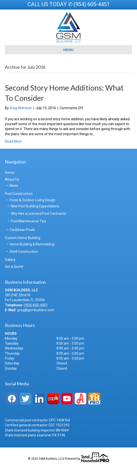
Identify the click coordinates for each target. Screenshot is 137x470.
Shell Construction (24, 252)
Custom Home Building (22, 238)
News (14, 186)
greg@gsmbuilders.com (35, 310)
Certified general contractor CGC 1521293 (37, 425)
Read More (13, 141)
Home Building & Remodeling (32, 244)
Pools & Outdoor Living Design (32, 200)
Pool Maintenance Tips (28, 221)
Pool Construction (18, 194)
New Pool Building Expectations (35, 206)
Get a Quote (14, 267)
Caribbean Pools (22, 230)
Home (9, 173)
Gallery (10, 260)
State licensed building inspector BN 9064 (37, 430)
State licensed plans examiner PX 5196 (35, 435)
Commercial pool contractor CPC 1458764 (37, 420)
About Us (12, 179)
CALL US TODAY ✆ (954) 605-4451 (68, 4)
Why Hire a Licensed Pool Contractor (39, 213)
